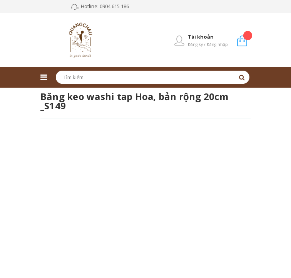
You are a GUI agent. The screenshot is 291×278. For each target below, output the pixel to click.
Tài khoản (201, 36)
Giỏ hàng (247, 35)
